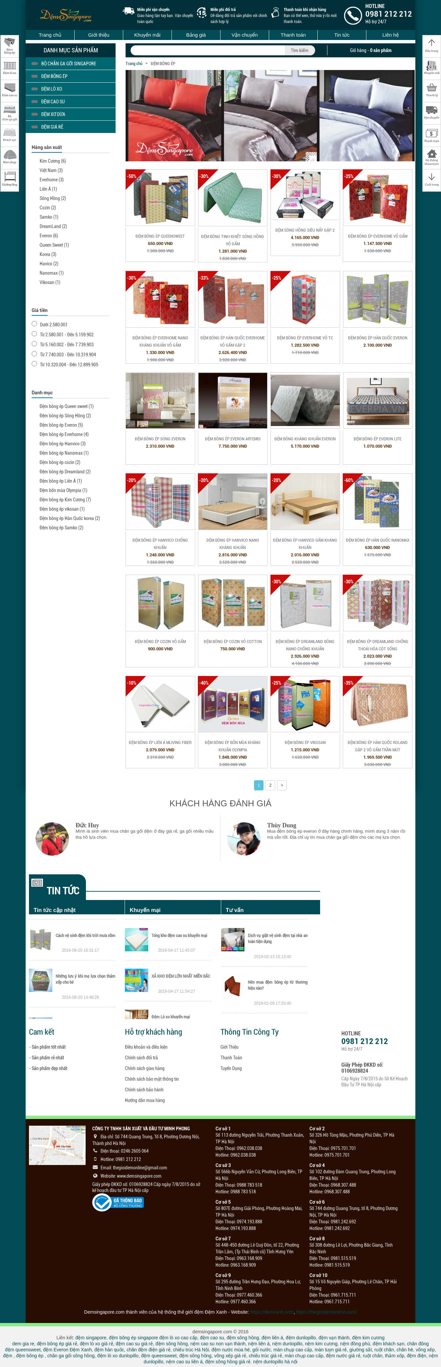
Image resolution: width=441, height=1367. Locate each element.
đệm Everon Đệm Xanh (67, 1349)
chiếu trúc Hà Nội (191, 1349)
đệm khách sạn (388, 1343)
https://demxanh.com (272, 1312)
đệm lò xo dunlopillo (118, 1355)
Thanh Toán (231, 1057)
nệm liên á (259, 1343)
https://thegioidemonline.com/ (326, 1312)
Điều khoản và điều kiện (146, 1047)
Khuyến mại (145, 910)
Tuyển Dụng (231, 1068)
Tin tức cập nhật (55, 910)
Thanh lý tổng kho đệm (171, 934)
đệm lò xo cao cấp (178, 1337)
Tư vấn (235, 910)
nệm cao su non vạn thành (218, 1343)
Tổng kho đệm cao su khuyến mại (179, 975)
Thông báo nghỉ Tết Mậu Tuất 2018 (85, 934)
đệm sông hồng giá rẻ (227, 1361)
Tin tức (341, 35)
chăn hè (404, 1349)
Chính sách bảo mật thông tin (152, 1079)
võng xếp (425, 1349)
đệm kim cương (368, 1337)
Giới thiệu (99, 35)
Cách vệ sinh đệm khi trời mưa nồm (85, 975)
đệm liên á (272, 1337)
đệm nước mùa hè (231, 1349)
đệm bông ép (29, 1355)
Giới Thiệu (229, 1047)
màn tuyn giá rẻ (331, 1349)
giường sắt (360, 1349)
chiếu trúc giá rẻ (265, 1355)
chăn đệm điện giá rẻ (148, 1349)
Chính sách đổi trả (141, 1057)
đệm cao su (212, 1337)
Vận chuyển (244, 35)
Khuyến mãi (147, 35)
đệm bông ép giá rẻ (57, 1343)
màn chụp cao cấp (292, 1349)
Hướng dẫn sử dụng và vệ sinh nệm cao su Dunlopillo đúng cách (277, 937)
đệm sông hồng (243, 1337)
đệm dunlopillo (301, 1337)
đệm (7, 1355)
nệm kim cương (321, 1343)
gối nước (261, 1349)
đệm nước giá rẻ (343, 1355)
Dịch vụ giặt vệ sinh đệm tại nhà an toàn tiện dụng (277, 984)
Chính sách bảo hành (144, 1089)
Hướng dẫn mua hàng (145, 1100)
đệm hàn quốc (109, 1349)
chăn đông (418, 1343)
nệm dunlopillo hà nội (275, 1361)
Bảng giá (196, 35)
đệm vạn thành (333, 1337)
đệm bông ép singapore (133, 1337)
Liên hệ (390, 35)
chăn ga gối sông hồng (71, 1355)
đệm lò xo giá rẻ (96, 1343)
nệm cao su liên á (184, 1361)
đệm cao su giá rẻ (134, 1343)
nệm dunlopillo (287, 1343)
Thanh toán (293, 35)
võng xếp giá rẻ (230, 1355)
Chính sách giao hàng (145, 1068)
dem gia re (23, 1343)
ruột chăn (384, 1349)
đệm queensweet (23, 1349)
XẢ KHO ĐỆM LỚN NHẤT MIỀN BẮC (181, 1016)
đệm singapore (90, 1337)
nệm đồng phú (355, 1343)
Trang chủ (50, 35)
